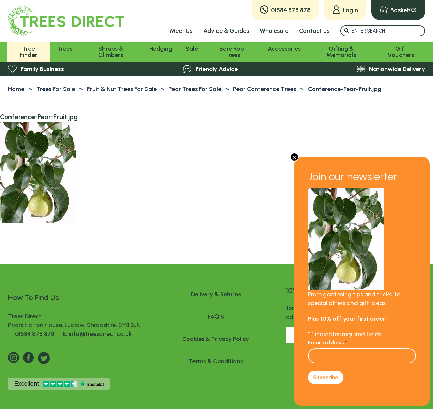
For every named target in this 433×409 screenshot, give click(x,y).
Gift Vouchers (401, 52)
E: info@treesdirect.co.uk (96, 334)
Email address (327, 342)
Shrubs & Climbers (110, 52)
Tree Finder (28, 52)
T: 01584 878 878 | (34, 334)
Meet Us (181, 31)
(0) (398, 10)
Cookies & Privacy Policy (215, 339)
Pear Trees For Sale (194, 89)
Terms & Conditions (215, 361)
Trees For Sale (55, 89)
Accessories (284, 48)
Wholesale (274, 31)
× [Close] (294, 157)
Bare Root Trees (232, 52)
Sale (192, 48)
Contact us (314, 31)
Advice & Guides (226, 31)
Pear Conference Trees (264, 89)
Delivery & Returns (216, 294)
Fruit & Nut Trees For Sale (122, 89)
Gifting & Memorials (341, 52)
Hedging (160, 48)
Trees (64, 48)
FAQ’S (216, 316)
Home (16, 89)
